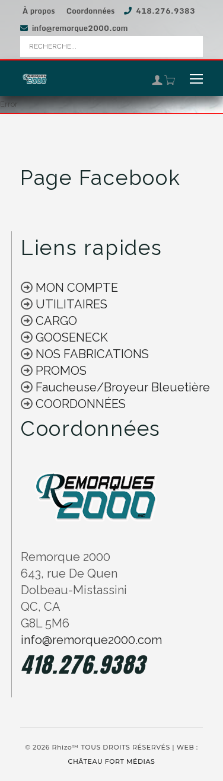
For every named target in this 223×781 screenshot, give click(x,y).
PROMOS (60, 371)
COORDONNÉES (81, 404)
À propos (39, 10)
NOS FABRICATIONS (91, 354)
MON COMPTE (75, 287)
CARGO (55, 321)
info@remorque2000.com (80, 27)
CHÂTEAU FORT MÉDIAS (111, 761)
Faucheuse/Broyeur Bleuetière (121, 387)
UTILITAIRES (70, 304)
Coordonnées (90, 10)
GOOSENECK (70, 337)
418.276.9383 (165, 10)
